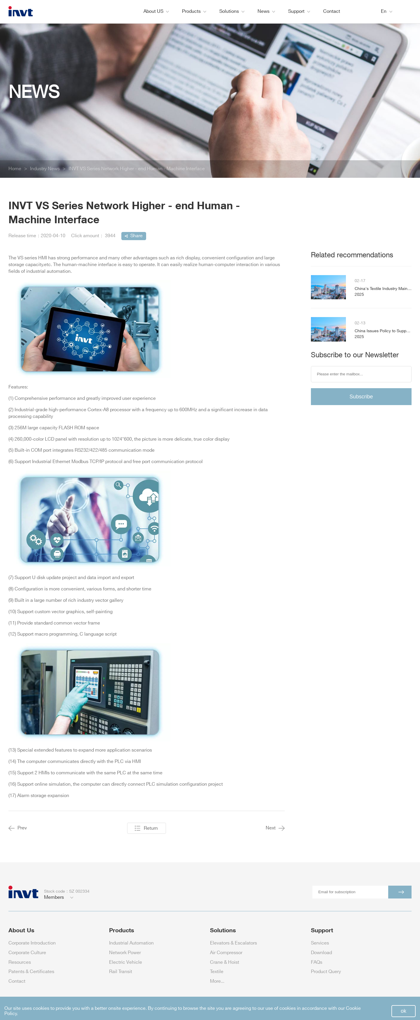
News (266, 11)
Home (14, 169)
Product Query (326, 972)
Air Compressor (226, 953)
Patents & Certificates (31, 972)
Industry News (45, 169)
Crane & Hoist (224, 962)
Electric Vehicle (125, 962)
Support (299, 11)
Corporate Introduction (32, 943)
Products (194, 11)
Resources (19, 962)
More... (217, 981)
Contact (331, 11)
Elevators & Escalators (233, 943)
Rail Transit (120, 972)
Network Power (125, 953)
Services (320, 943)
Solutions (231, 11)
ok (403, 1011)
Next (275, 828)
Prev (17, 828)
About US (156, 11)
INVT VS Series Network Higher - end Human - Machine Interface (137, 169)
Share (136, 236)
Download (321, 953)
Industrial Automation (131, 943)
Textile (216, 972)
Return (151, 828)
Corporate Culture (27, 953)
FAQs (316, 962)
